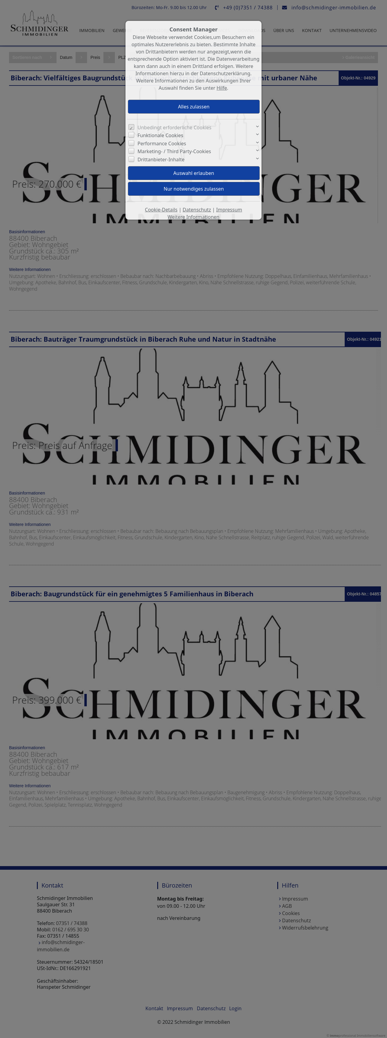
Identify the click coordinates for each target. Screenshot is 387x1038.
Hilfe (221, 88)
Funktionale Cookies (160, 135)
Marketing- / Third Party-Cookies (174, 151)
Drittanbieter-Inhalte (161, 159)
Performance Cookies (162, 143)
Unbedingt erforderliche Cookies (175, 127)
